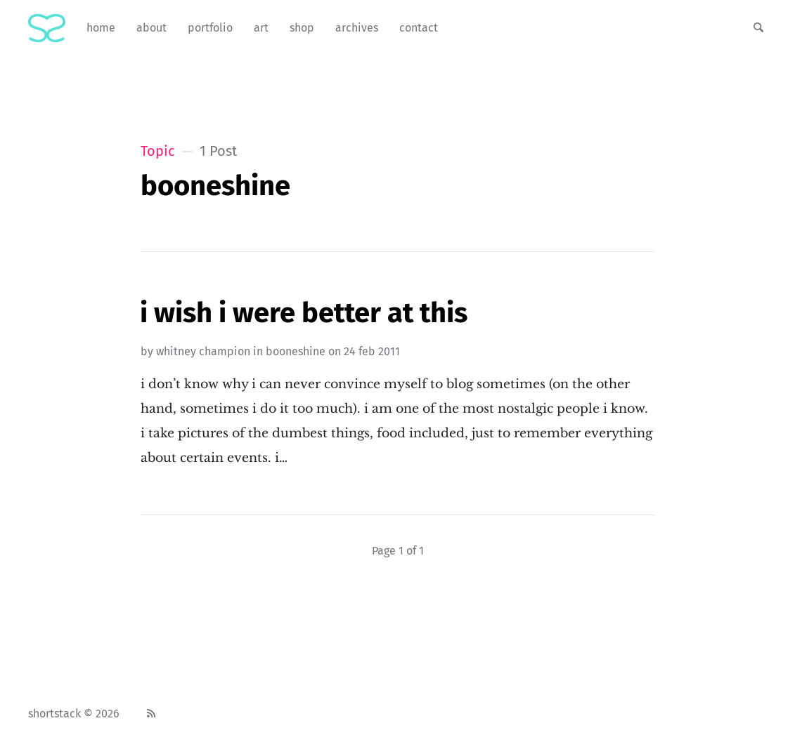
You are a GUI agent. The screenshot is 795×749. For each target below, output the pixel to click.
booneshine (295, 351)
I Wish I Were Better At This (303, 313)
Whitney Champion (203, 351)
